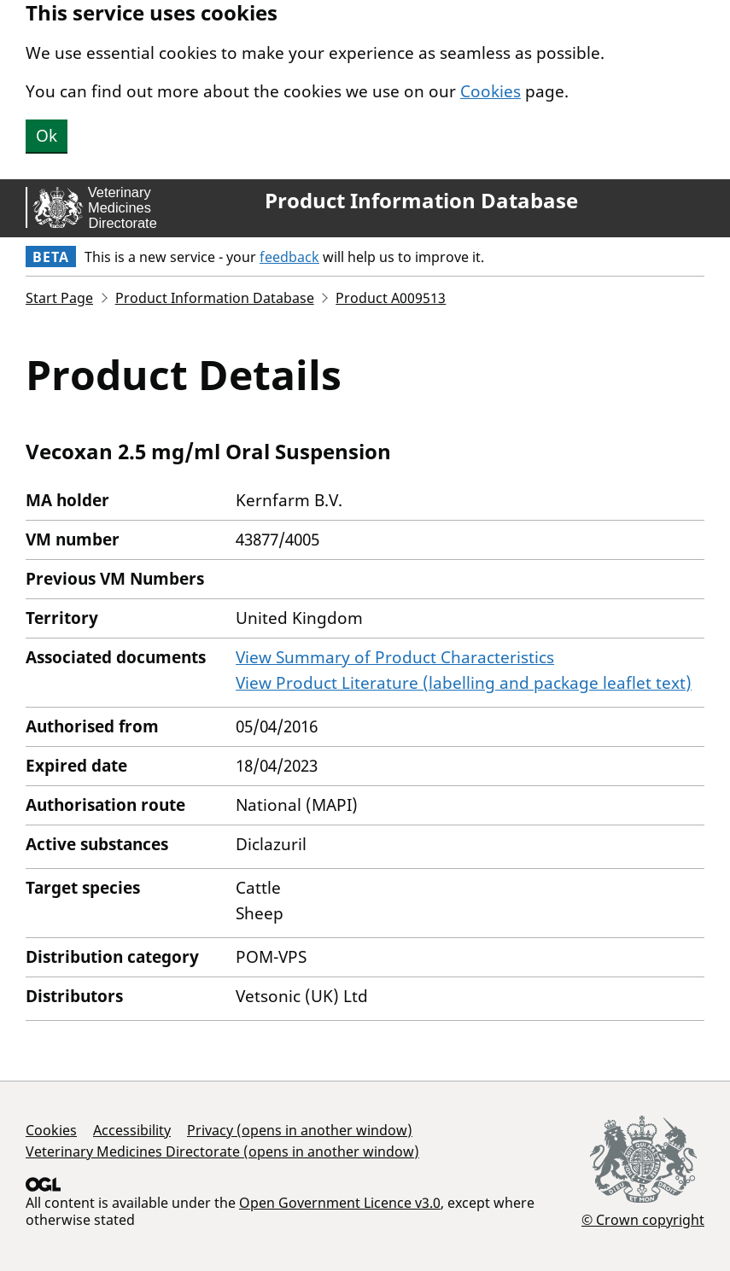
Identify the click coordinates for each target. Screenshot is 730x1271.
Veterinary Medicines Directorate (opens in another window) (222, 1151)
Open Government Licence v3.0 (340, 1202)
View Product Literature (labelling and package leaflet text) (464, 683)
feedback (289, 257)
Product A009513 (391, 298)
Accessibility (132, 1130)
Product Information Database (421, 200)
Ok (46, 136)
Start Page (59, 298)
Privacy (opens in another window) (299, 1130)
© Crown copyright (642, 1219)
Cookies (490, 91)
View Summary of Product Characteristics (395, 657)
